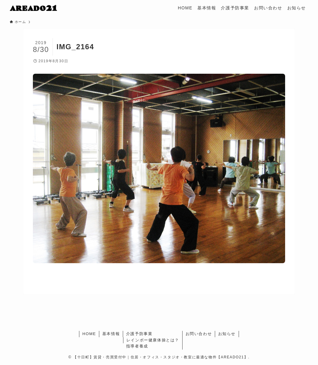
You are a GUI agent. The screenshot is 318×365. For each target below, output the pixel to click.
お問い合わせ (199, 333)
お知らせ (227, 333)
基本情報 (111, 333)
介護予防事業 (139, 333)
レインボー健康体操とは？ (152, 340)
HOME (89, 333)
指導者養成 (137, 346)
